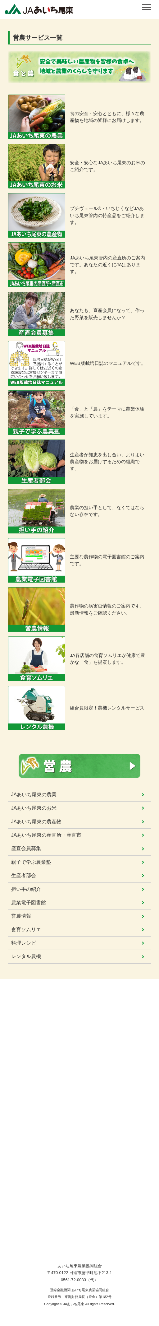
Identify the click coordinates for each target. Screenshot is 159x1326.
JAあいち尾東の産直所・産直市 (46, 835)
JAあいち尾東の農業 (34, 794)
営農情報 (21, 916)
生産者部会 (23, 875)
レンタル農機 (26, 956)
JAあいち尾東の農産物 (36, 821)
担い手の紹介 (26, 889)
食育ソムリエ (26, 929)
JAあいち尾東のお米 (34, 808)
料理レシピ (23, 943)
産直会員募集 (26, 848)
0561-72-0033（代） (79, 1279)
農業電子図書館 (28, 902)
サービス (19, 1059)
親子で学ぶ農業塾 (31, 862)
